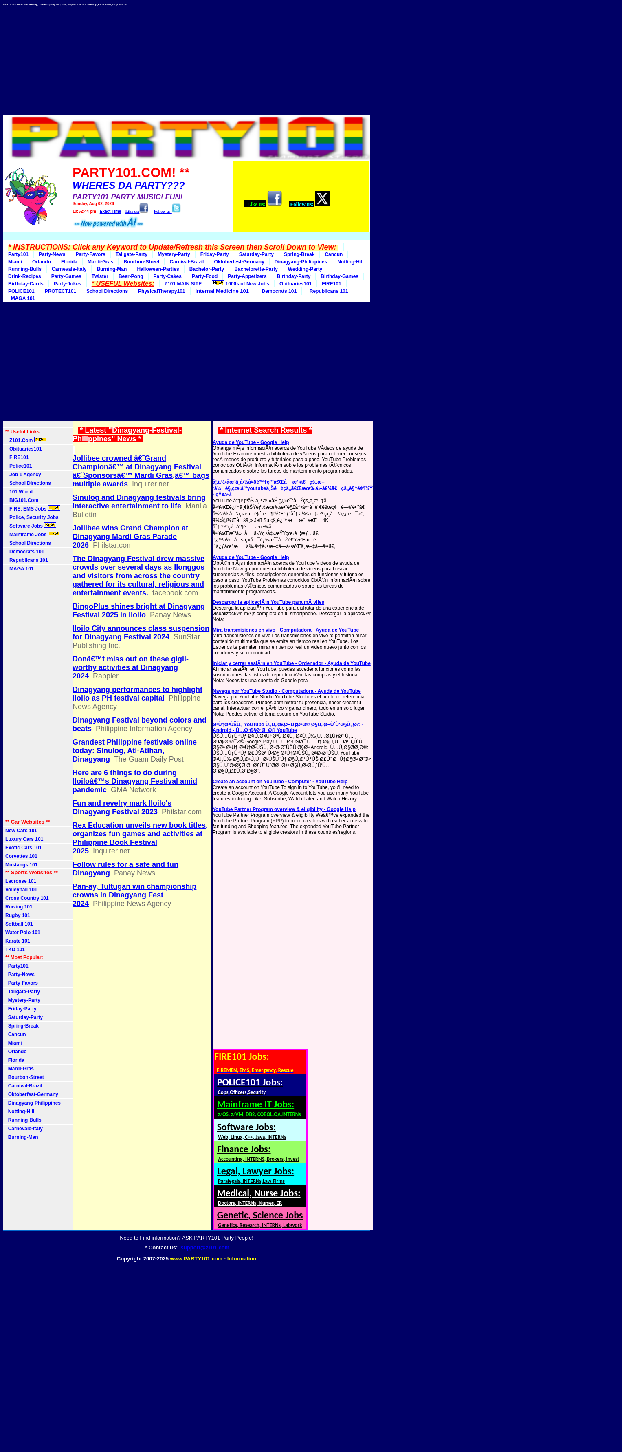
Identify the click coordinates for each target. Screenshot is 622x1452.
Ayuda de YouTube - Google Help (251, 442)
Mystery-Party (174, 254)
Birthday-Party (294, 276)
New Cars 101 (21, 830)
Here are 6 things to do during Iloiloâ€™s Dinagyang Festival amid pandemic (135, 781)
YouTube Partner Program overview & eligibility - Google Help (284, 809)
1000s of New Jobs (240, 283)
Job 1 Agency (23, 474)
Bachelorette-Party (256, 269)
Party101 (18, 254)
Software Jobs (30, 525)
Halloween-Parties (158, 269)
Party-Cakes (168, 276)
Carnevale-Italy (69, 269)
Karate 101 (17, 941)
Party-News (52, 254)
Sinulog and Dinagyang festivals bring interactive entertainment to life (139, 501)
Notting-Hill (350, 262)
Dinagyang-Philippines (301, 262)
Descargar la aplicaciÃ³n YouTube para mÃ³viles (268, 602)
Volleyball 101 (21, 890)
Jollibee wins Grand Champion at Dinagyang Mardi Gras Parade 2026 (130, 536)
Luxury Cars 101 (24, 839)
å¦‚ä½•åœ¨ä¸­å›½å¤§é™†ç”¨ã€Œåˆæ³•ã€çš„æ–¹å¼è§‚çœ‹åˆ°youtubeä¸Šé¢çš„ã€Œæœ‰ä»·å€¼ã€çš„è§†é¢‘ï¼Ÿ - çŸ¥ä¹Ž (293, 488)
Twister (100, 276)
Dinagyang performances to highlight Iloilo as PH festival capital (137, 693)
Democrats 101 (278, 291)
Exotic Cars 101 (23, 848)
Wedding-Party (305, 269)
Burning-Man (112, 269)
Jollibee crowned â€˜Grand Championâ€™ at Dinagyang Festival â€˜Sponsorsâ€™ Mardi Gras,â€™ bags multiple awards (141, 471)
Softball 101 (19, 924)
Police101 (18, 466)
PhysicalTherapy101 (161, 291)
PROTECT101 (60, 291)
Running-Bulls (25, 269)
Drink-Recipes (24, 276)
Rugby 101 (17, 915)
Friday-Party (214, 254)
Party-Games (66, 276)
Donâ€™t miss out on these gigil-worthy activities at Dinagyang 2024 (131, 667)
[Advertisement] (186, 58)
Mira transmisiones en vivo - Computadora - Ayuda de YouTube (286, 630)
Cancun (334, 254)
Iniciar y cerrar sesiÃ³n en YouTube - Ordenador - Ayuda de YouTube (292, 663)
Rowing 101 (19, 907)
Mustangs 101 (21, 865)
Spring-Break (299, 254)
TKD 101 (15, 950)
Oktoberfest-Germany (239, 262)
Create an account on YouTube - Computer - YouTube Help (280, 782)
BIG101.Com (21, 500)
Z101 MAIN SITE (183, 284)
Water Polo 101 (22, 932)
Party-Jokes (67, 284)
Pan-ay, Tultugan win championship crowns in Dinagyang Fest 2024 (134, 895)
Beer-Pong (131, 276)
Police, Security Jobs (32, 517)
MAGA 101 (21, 298)
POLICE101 (21, 291)
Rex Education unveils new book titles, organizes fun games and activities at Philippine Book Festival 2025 (140, 838)
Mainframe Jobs (32, 534)
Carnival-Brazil (186, 262)
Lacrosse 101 (20, 881)
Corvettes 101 (21, 856)
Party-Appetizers (247, 276)
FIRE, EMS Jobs (32, 508)
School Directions (107, 291)
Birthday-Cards (26, 284)
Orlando (41, 262)
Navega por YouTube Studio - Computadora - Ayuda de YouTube (287, 691)
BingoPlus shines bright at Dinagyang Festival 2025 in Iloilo (139, 610)
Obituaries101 (295, 284)
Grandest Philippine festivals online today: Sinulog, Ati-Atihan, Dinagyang (135, 750)
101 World (19, 492)
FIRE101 (331, 284)
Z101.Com (25, 440)
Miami (15, 262)
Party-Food (205, 276)
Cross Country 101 (27, 898)
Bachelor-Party (206, 269)
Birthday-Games (339, 276)
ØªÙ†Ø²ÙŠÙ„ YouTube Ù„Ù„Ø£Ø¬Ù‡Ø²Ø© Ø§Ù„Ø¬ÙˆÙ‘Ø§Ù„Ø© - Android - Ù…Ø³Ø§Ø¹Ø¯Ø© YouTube (288, 727)
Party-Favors (90, 254)
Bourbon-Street (141, 262)
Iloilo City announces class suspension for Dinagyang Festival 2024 (141, 632)
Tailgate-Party (131, 254)
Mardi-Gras (100, 262)
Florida (69, 262)
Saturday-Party (256, 254)
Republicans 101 (327, 291)
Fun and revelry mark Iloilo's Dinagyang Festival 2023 (122, 807)
